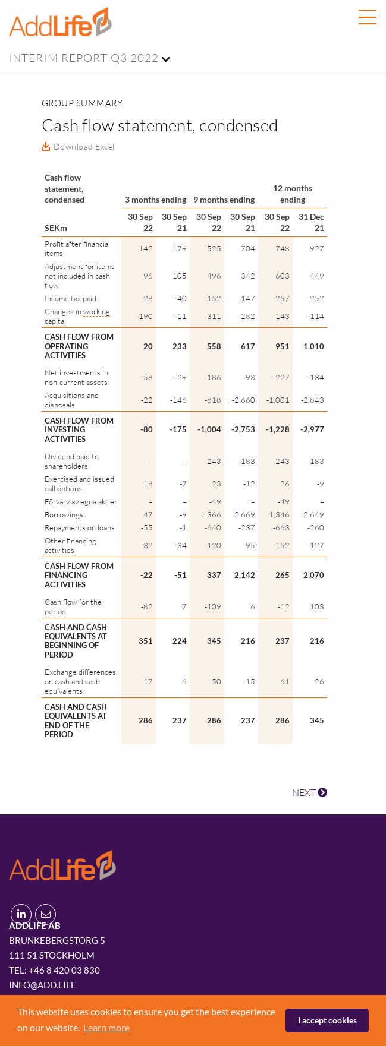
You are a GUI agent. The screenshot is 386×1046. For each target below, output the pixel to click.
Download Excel (84, 146)
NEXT (309, 792)
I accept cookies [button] (327, 1020)
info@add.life (42, 984)
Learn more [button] (106, 1027)
